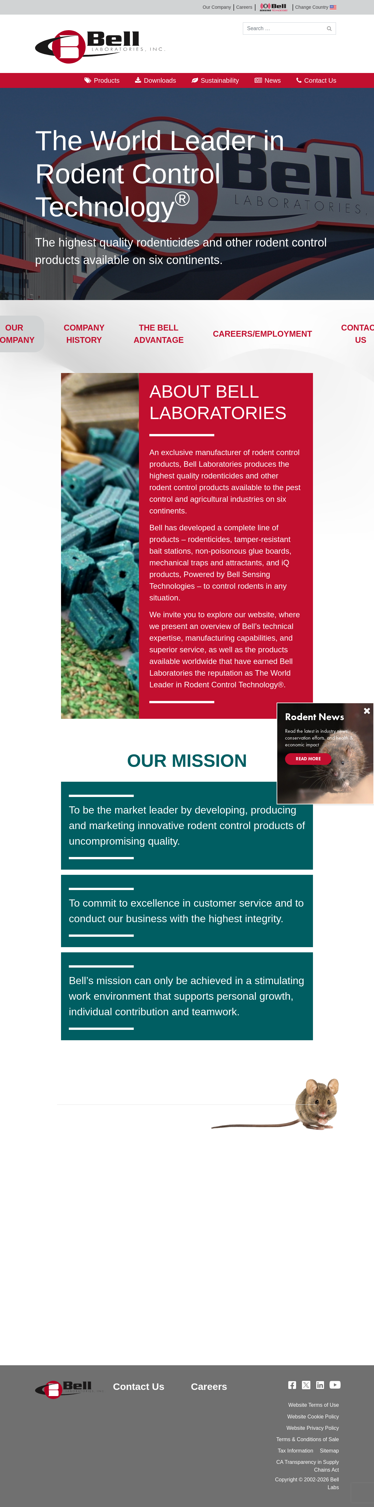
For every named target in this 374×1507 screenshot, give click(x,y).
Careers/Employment (262, 333)
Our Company (217, 7)
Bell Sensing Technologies (273, 7)
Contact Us (320, 80)
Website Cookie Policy (313, 1416)
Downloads (160, 80)
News (273, 80)
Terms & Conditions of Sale (307, 1439)
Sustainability (220, 80)
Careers (244, 7)
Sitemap (329, 1450)
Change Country (315, 7)
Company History (84, 333)
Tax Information (295, 1450)
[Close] (366, 710)
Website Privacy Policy (312, 1428)
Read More (308, 759)
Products (106, 80)
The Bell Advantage (158, 333)
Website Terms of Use (313, 1405)
